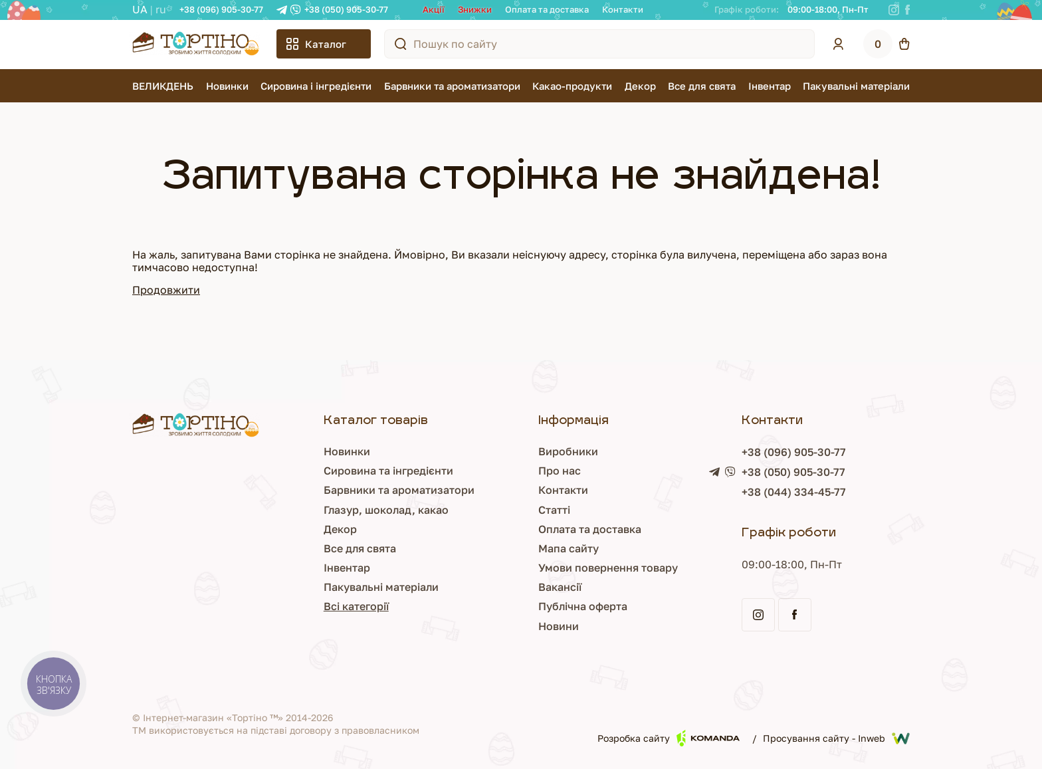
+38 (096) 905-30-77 (221, 9)
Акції (434, 9)
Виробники (568, 451)
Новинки (227, 86)
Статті (554, 509)
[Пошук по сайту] (401, 44)
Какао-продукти (572, 86)
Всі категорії (356, 606)
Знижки (475, 9)
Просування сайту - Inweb (836, 738)
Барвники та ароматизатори (452, 86)
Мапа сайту (568, 548)
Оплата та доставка (547, 9)
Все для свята (702, 86)
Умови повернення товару (608, 567)
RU (161, 9)
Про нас (559, 470)
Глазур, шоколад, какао (386, 509)
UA (140, 9)
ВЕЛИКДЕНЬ (162, 86)
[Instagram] (893, 10)
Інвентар (769, 86)
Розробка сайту (668, 738)
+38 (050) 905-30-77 (346, 9)
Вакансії (559, 587)
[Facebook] (907, 10)
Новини (558, 626)
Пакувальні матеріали (856, 86)
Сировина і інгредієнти (315, 86)
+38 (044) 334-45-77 (794, 491)
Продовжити (166, 289)
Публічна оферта (582, 606)
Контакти (622, 9)
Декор (640, 86)
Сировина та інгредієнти (388, 470)
